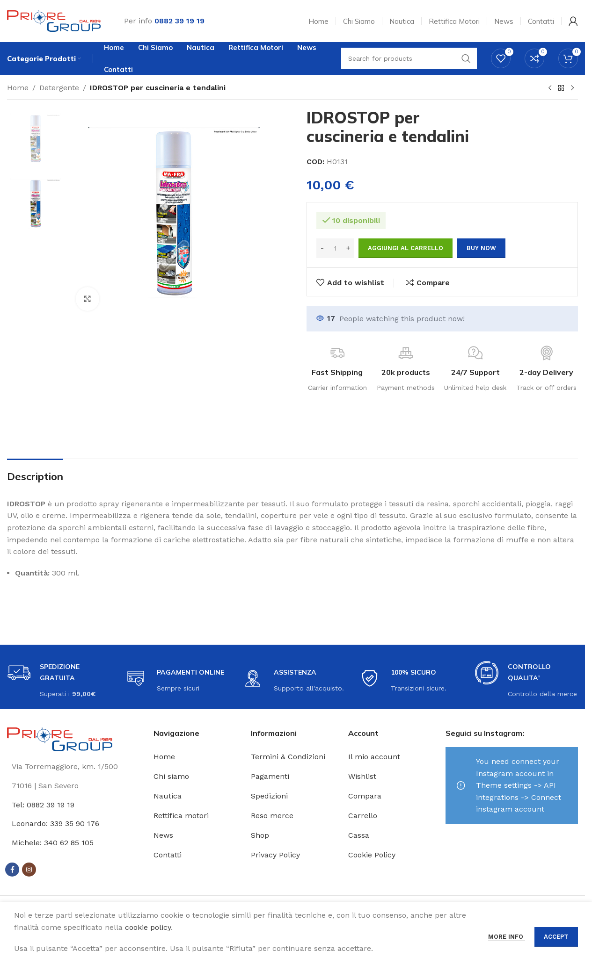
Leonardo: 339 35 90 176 (55, 823)
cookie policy (148, 927)
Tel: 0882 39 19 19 (43, 804)
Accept (556, 936)
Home (18, 87)
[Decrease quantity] (322, 248)
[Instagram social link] (29, 870)
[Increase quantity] (348, 248)
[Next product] (572, 88)
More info (506, 936)
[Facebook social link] (12, 870)
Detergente (59, 87)
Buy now (481, 248)
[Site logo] (54, 20)
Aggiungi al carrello (405, 248)
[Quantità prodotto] (335, 248)
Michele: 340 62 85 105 (53, 842)
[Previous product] (549, 88)
